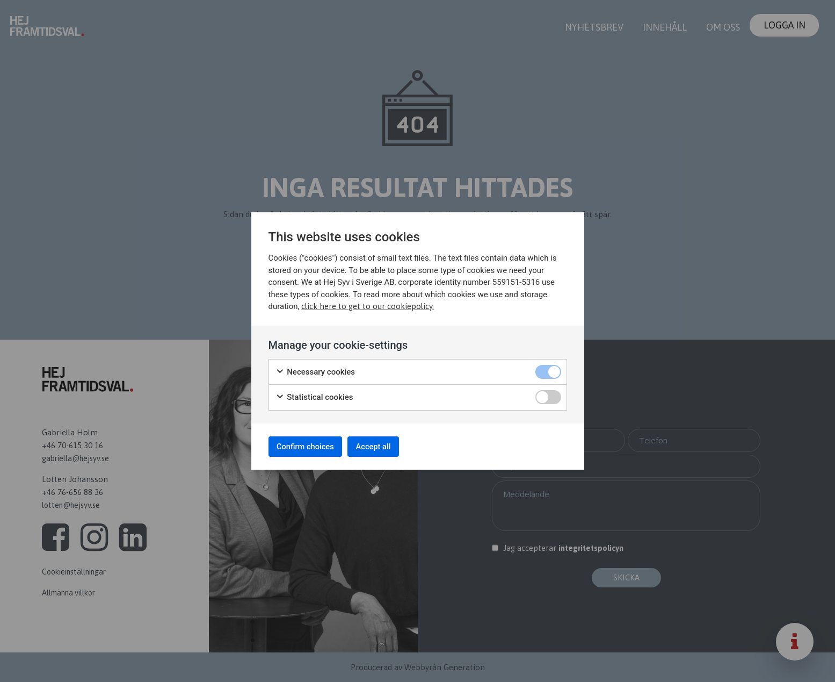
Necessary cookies (315, 369)
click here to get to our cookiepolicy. (367, 303)
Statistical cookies (314, 395)
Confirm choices (311, 446)
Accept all (389, 446)
